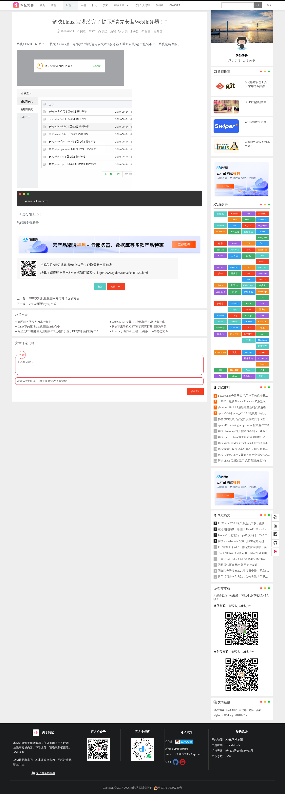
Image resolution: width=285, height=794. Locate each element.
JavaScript (262, 291)
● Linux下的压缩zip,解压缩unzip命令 (37, 326)
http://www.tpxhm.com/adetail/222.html (122, 272)
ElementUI (262, 213)
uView (262, 231)
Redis (220, 285)
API (220, 376)
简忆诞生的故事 (43, 773)
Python (262, 352)
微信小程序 (248, 376)
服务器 (134, 31)
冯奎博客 (219, 710)
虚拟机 (262, 285)
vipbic (217, 715)
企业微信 (248, 231)
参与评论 (195, 391)
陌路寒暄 (231, 710)
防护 (234, 291)
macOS (248, 219)
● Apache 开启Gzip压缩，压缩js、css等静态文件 (138, 331)
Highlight (262, 225)
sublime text (220, 352)
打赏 (100, 286)
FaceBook (262, 249)
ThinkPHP (234, 370)
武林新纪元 (241, 715)
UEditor (234, 327)
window (234, 321)
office (234, 376)
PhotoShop (262, 358)
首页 (42, 5)
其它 (105, 5)
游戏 (262, 243)
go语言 (220, 303)
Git (262, 303)
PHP (262, 370)
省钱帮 (159, 5)
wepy (234, 243)
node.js (248, 315)
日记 (94, 5)
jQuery (262, 364)
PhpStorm (262, 340)
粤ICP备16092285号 (168, 787)
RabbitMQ (234, 267)
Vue (248, 279)
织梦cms (262, 376)
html (262, 315)
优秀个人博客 (142, 5)
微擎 (220, 243)
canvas (248, 249)
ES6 (248, 243)
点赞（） (116, 286)
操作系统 (248, 358)
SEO (248, 327)
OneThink (262, 273)
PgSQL (248, 225)
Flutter (262, 255)
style (262, 334)
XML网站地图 (234, 739)
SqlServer (220, 231)
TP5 (220, 370)
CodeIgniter (248, 285)
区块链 (262, 309)
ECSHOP (248, 334)
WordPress (234, 249)
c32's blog (227, 715)
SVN (248, 267)
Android (234, 303)
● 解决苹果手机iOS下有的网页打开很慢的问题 (137, 326)
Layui (234, 309)
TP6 (248, 273)
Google (234, 213)
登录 (269, 5)
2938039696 (181, 748)
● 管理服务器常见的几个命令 (33, 321)
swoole (262, 279)
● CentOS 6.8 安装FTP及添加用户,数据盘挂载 (137, 321)
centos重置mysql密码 (42, 304)
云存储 (234, 256)
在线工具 (119, 5)
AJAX (248, 370)
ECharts (248, 321)
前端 (53, 5)
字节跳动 (234, 231)
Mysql (234, 315)
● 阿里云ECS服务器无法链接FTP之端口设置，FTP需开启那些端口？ (57, 331)
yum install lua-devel (32, 198)
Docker (220, 267)
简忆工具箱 (255, 710)
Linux (234, 219)
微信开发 (234, 334)
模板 (262, 328)
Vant (248, 213)
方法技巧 (220, 291)
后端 (68, 5)
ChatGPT (174, 5)
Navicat (220, 225)
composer (262, 267)
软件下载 (248, 291)
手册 (83, 5)
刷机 (248, 256)
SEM (220, 255)
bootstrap (220, 327)
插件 (220, 273)
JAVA (248, 303)
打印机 (220, 214)
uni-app (220, 249)
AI (262, 297)
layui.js (248, 352)
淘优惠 (243, 710)
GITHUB (262, 321)
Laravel (220, 315)
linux (220, 321)
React (248, 309)
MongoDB (262, 237)
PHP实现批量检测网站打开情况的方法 (54, 298)
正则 (248, 340)
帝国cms (234, 285)
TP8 (234, 225)
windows (262, 219)
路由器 (234, 273)
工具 (234, 352)
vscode (262, 261)
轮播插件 (262, 346)
